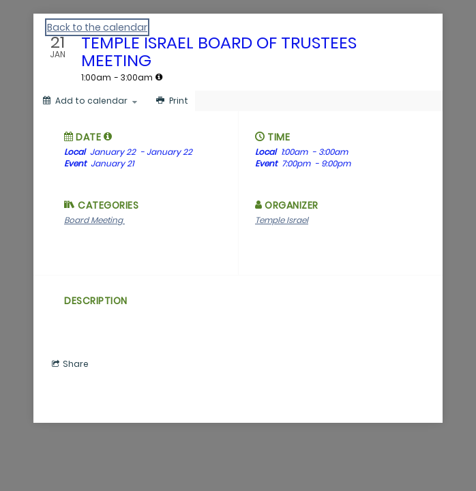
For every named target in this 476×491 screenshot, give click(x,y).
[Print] (171, 101)
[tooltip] (158, 77)
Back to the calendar (97, 27)
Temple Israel (281, 220)
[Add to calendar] (90, 101)
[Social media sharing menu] (69, 364)
